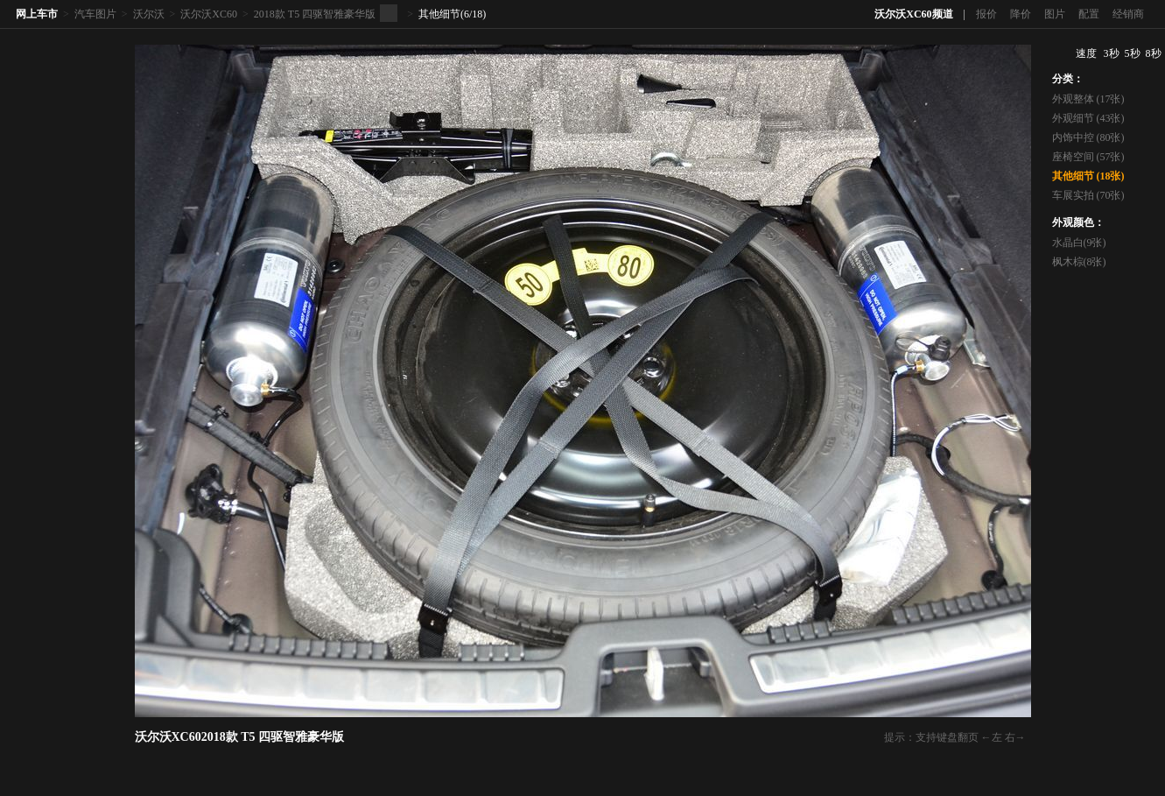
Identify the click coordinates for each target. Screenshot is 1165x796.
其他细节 (439, 14)
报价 (986, 14)
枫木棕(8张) (1079, 262)
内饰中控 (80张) (1088, 137)
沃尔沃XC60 (208, 14)
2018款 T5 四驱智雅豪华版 (314, 14)
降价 (1020, 14)
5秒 (1132, 53)
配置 (1088, 14)
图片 (1054, 14)
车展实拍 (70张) (1088, 195)
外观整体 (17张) (1088, 99)
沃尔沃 (149, 14)
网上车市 (37, 14)
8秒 (1153, 53)
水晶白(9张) (1079, 242)
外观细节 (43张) (1088, 118)
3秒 (1111, 53)
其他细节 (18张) (1088, 176)
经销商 (1128, 14)
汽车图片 (95, 14)
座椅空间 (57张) (1088, 157)
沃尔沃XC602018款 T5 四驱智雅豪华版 (240, 736)
